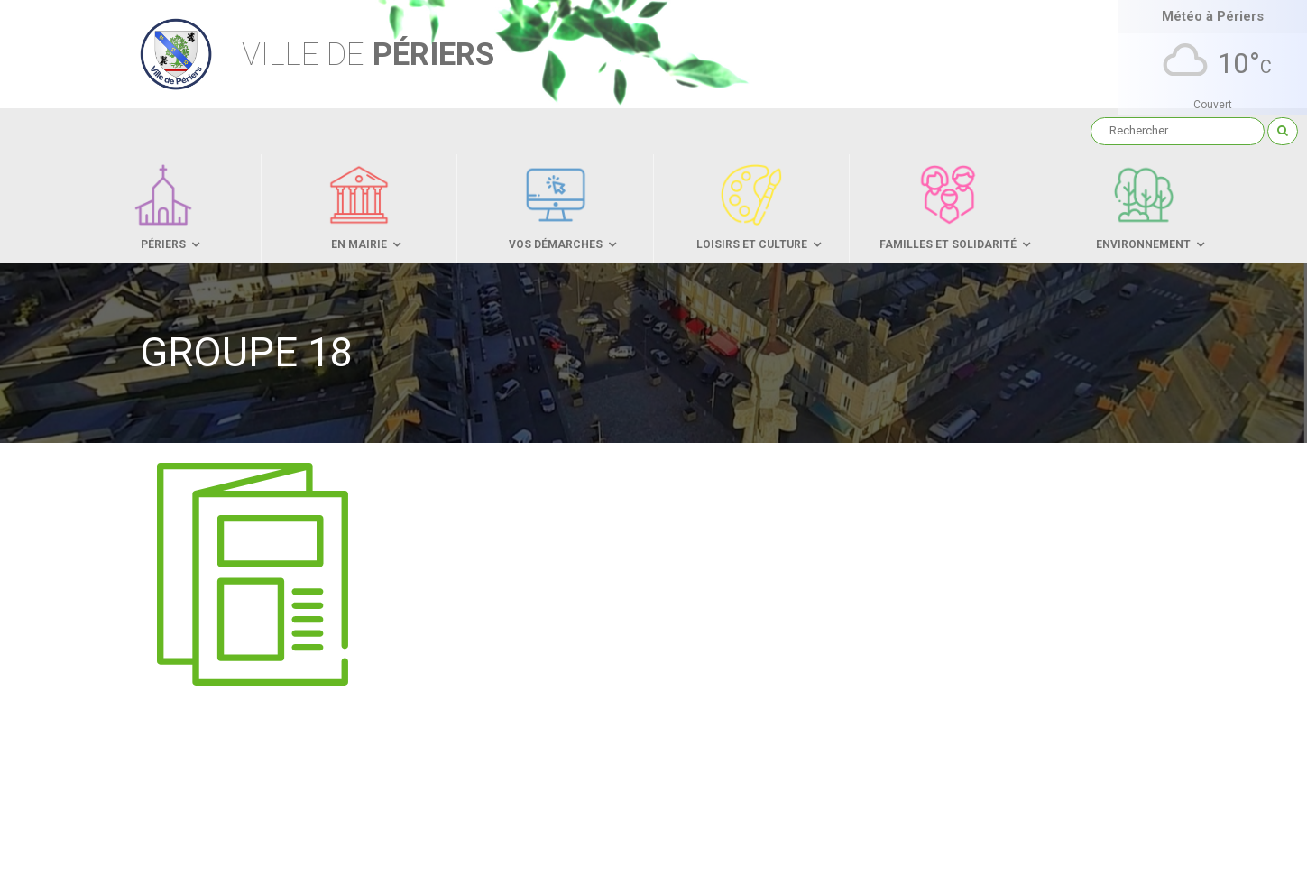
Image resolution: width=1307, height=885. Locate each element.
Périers (368, 54)
